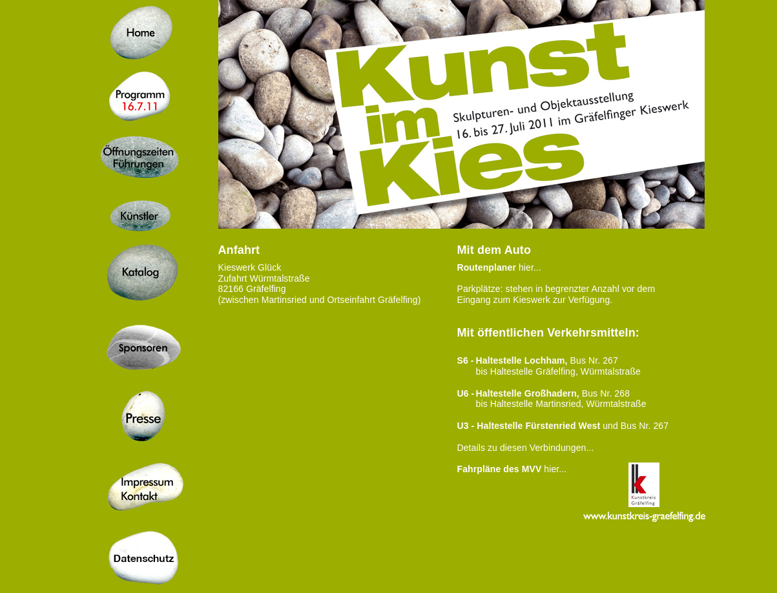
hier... (499, 267)
